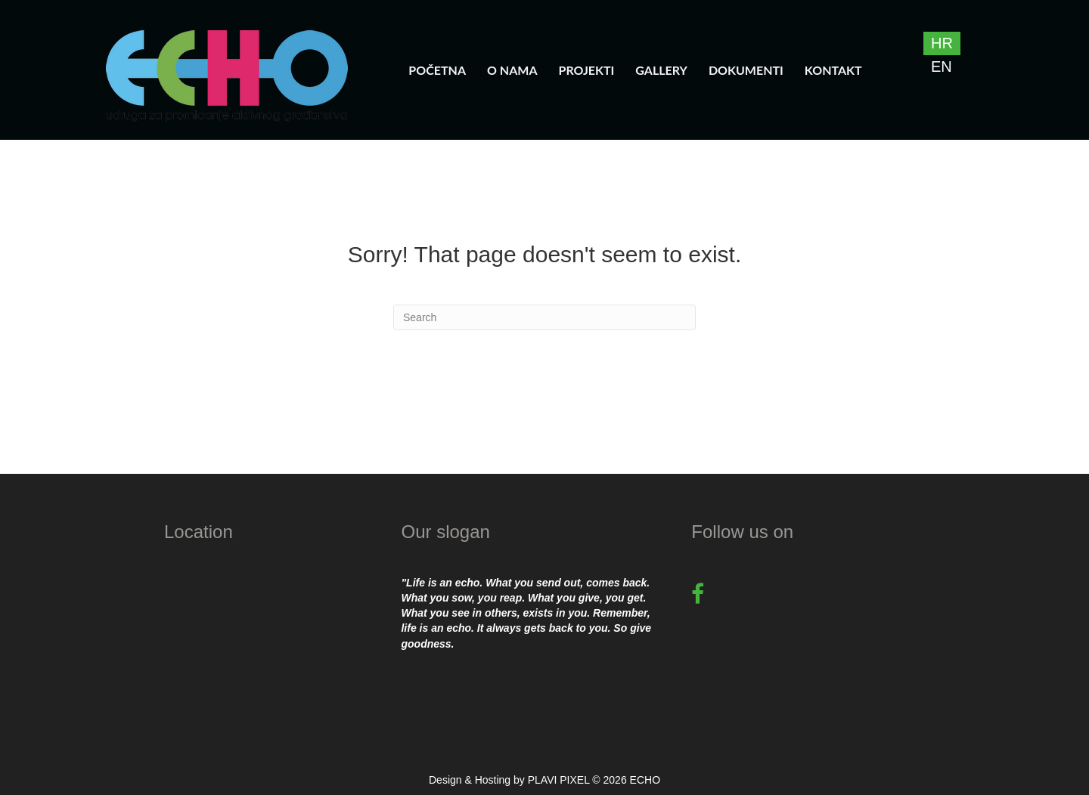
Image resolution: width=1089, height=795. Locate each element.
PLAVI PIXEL (559, 780)
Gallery (661, 70)
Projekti (587, 70)
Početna (437, 70)
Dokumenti (746, 70)
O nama (512, 70)
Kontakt (833, 70)
